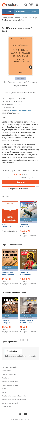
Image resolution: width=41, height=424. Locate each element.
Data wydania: (7, 101)
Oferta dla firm (6, 407)
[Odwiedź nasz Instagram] (19, 414)
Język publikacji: (8, 104)
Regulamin (5, 378)
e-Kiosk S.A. (27, 419)
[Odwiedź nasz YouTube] (25, 414)
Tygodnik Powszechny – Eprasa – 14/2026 (27, 275)
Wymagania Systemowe (10, 385)
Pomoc (4, 389)
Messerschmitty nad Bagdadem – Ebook (9, 275)
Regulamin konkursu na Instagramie (14, 399)
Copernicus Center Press (20, 110)
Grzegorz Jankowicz (20, 86)
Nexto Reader (6, 371)
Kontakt (4, 392)
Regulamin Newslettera (10, 381)
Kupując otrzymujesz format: (13, 93)
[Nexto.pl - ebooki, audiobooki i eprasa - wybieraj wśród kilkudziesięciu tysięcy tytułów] (10, 4)
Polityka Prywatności (9, 374)
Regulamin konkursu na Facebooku (14, 396)
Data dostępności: (9, 98)
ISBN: (4, 113)
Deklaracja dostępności (10, 403)
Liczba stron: (7, 107)
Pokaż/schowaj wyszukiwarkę (26, 5)
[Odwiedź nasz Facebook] (13, 414)
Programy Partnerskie (9, 367)
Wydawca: (6, 110)
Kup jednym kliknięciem (18, 189)
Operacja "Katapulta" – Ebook (7, 322)
